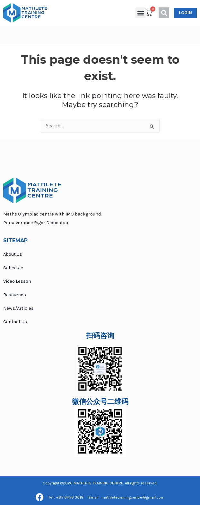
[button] (140, 12)
